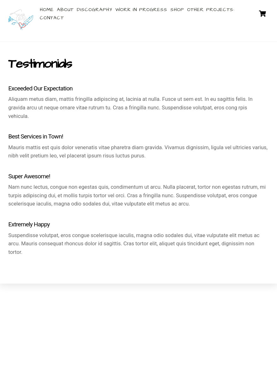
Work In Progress (141, 9)
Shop (177, 9)
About (65, 9)
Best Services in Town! (35, 136)
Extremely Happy (29, 224)
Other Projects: (211, 9)
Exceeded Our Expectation (40, 88)
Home (47, 9)
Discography (94, 9)
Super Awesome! (29, 176)
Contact (52, 18)
